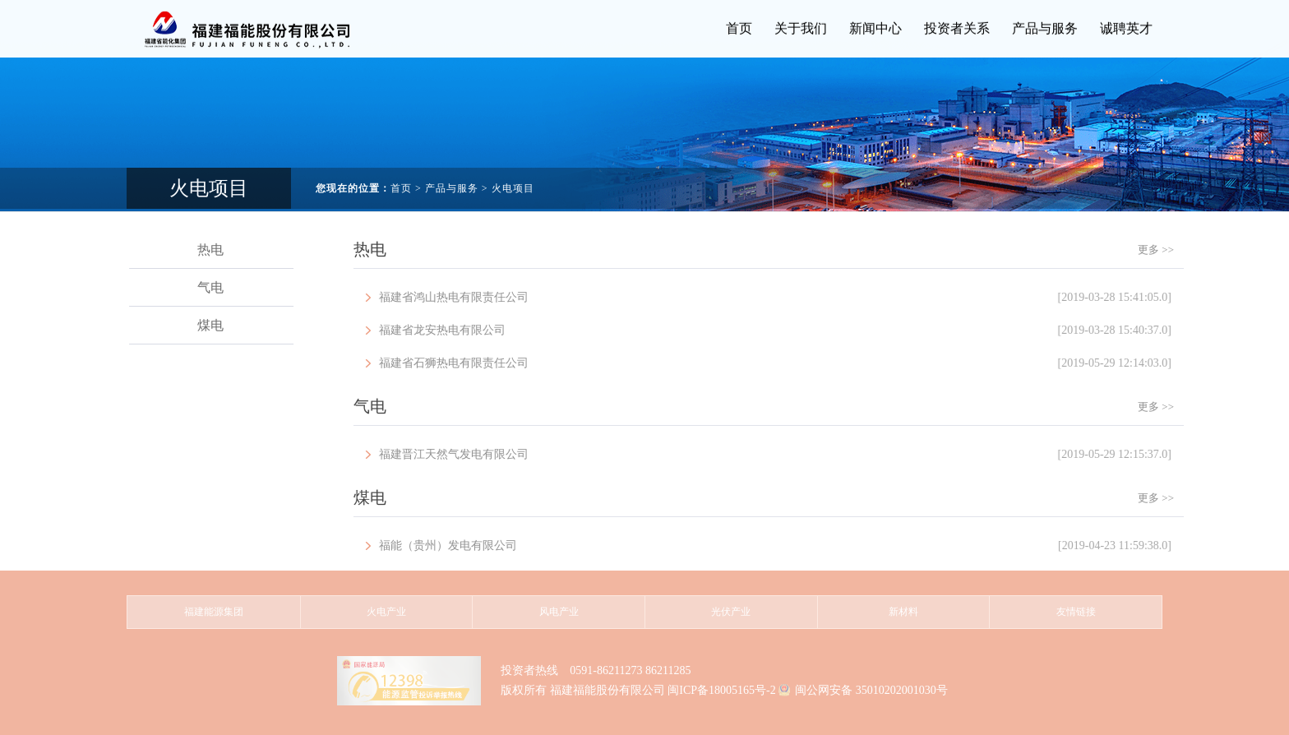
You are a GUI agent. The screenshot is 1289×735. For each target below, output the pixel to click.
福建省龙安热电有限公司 (797, 330)
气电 (217, 287)
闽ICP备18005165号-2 (721, 690)
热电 (217, 250)
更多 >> (1178, 249)
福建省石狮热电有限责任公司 (797, 363)
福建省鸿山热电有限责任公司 (797, 297)
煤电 (217, 325)
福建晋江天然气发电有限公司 (797, 454)
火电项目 (513, 176)
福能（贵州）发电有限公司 (797, 545)
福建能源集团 (213, 611)
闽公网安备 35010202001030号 (871, 690)
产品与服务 (451, 176)
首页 (401, 176)
